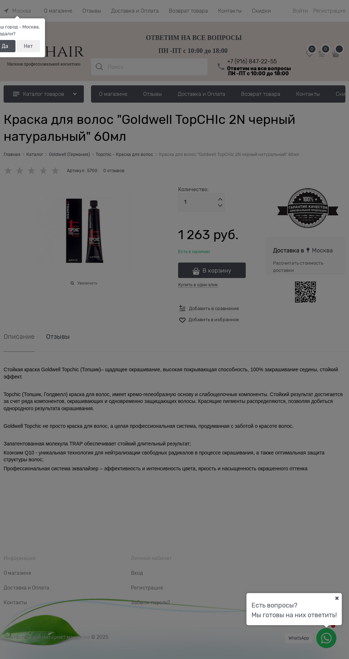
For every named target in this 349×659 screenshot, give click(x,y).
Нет (28, 46)
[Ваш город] (336, 598)
